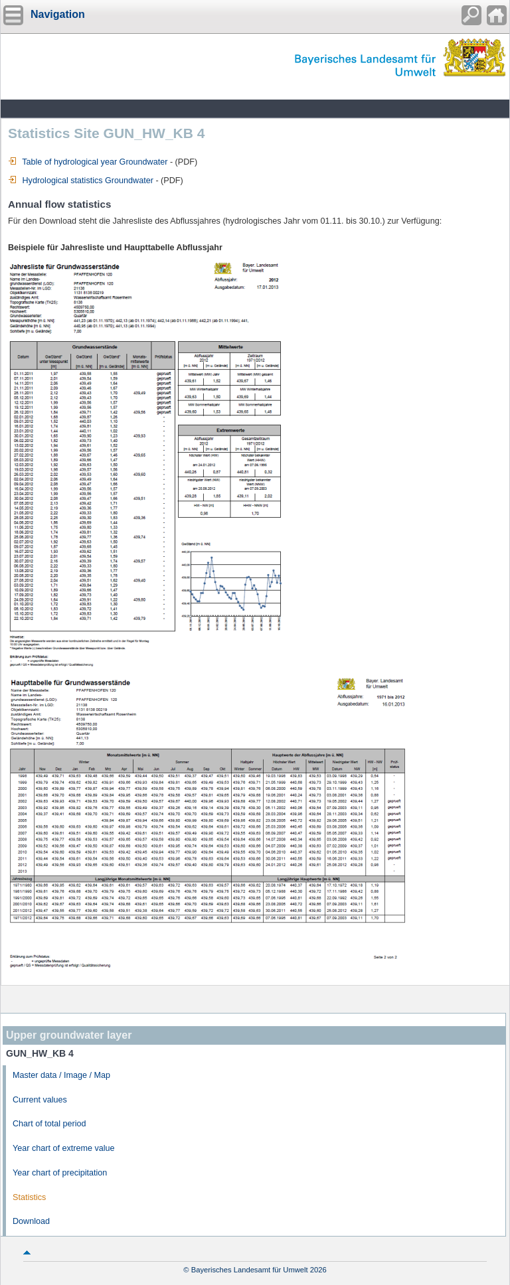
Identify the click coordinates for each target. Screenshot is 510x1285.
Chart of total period (49, 1123)
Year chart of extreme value (64, 1148)
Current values (40, 1099)
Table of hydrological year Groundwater (87, 162)
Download (31, 1221)
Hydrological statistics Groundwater (80, 180)
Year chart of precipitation (60, 1172)
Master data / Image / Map (61, 1075)
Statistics (29, 1197)
